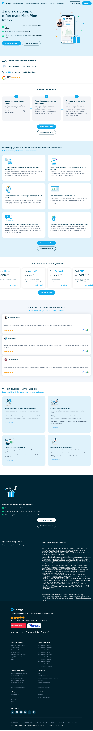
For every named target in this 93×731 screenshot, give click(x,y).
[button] (66, 544)
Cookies (55, 724)
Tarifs (12, 660)
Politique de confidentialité (43, 724)
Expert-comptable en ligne (18, 645)
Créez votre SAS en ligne (18, 679)
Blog (39, 674)
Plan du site (64, 724)
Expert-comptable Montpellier (46, 657)
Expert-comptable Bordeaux (46, 645)
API (12, 706)
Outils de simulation (44, 677)
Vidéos (39, 686)
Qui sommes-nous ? (16, 696)
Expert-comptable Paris (44, 662)
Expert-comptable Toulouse (46, 667)
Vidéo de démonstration (45, 689)
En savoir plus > (9, 422)
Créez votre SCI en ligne (18, 686)
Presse (13, 703)
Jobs (12, 699)
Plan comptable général (45, 684)
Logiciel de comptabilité (18, 657)
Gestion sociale (15, 648)
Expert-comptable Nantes (45, 660)
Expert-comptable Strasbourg (46, 664)
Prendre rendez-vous (44, 699)
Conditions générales (28, 724)
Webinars (40, 681)
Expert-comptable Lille (44, 650)
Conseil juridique (16, 652)
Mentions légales (15, 724)
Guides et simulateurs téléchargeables (49, 679)
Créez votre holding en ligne (19, 689)
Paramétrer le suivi (75, 724)
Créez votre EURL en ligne (18, 684)
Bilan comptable (15, 650)
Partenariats (14, 701)
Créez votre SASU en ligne (18, 677)
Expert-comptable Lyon (44, 652)
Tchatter (40, 696)
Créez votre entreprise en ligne (20, 674)
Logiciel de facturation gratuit (19, 655)
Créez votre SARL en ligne (18, 681)
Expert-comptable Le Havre (46, 648)
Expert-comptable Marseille (46, 655)
